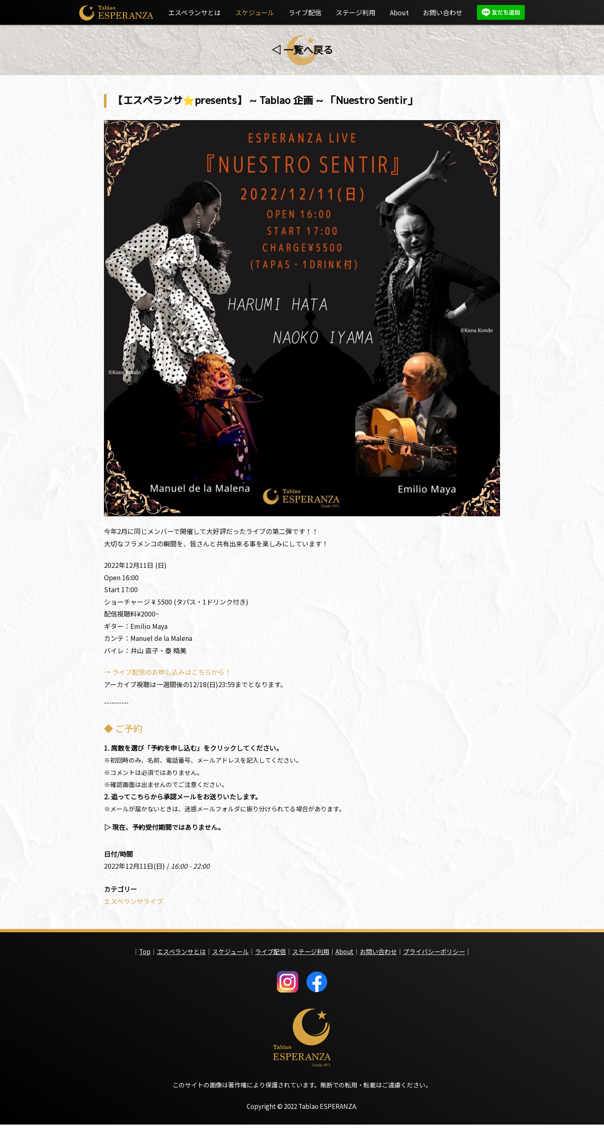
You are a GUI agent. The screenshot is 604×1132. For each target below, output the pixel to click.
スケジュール (254, 12)
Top (145, 956)
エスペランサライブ (133, 907)
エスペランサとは (194, 12)
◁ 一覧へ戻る (302, 49)
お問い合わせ (442, 12)
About (399, 12)
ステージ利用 (355, 12)
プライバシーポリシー (434, 956)
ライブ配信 (304, 12)
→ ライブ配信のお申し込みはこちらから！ (167, 674)
